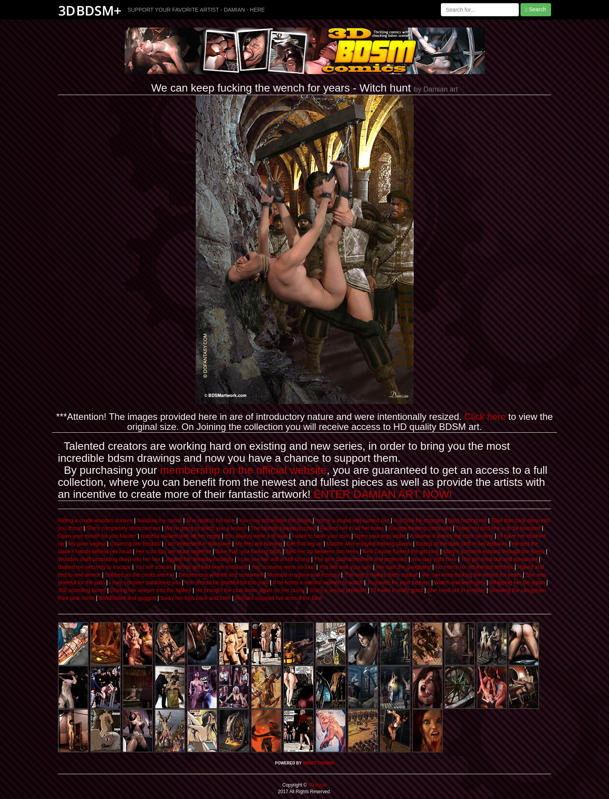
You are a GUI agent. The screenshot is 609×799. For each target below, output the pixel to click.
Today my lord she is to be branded (498, 528)
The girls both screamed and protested (360, 559)
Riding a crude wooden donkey (95, 520)
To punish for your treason (398, 582)
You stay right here (433, 559)
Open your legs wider (379, 536)
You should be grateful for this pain (226, 582)
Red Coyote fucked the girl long (400, 551)
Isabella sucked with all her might (180, 536)
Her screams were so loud (283, 567)
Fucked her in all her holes (352, 528)
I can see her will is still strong (274, 559)
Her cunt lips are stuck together (173, 551)
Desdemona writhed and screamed (221, 575)
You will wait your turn (345, 567)
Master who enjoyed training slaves (369, 544)
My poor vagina (87, 544)
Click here (485, 416)
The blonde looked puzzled (283, 528)
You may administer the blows (275, 520)
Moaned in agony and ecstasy (303, 575)
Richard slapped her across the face (278, 598)
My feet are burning (258, 544)
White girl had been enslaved (212, 567)
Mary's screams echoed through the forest (494, 551)
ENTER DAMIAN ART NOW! (382, 494)
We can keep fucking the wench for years (471, 575)
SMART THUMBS (318, 763)
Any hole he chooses (418, 520)
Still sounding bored (82, 590)
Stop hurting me (467, 520)
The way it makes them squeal (381, 575)
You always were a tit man (256, 536)
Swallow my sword (159, 520)
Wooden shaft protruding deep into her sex (109, 559)
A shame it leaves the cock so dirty (451, 536)
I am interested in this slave (198, 544)
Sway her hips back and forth (195, 598)
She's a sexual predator (338, 590)
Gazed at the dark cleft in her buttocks (462, 544)
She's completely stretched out (123, 528)
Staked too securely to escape (94, 567)
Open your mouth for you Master (97, 536)
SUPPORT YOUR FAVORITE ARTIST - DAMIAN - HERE (196, 10)
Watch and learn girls (459, 582)
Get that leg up (304, 544)
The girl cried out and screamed (499, 559)
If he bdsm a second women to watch (317, 582)
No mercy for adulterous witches (474, 567)
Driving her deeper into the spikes (150, 590)
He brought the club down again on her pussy (250, 590)
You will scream (154, 567)
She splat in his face (210, 520)
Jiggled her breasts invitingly (199, 559)
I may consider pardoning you (145, 582)
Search (535, 9)
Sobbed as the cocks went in (139, 575)
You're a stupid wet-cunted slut (352, 520)
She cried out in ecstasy (456, 590)
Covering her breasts (135, 544)
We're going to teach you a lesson (205, 528)
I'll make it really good (397, 590)
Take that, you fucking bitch (248, 551)
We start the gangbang (403, 567)
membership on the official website (243, 470)
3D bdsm (317, 785)
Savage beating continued (419, 528)
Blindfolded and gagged (127, 598)
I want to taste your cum (321, 536)
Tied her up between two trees (321, 551)
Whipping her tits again (517, 582)
